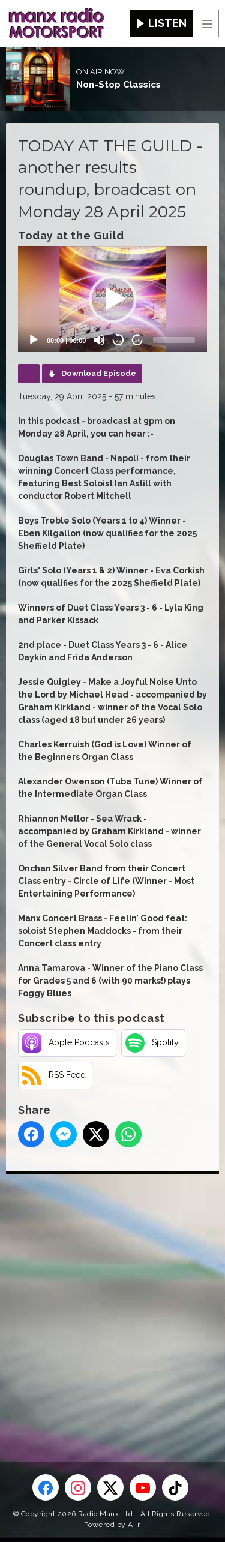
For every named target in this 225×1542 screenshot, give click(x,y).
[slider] (174, 340)
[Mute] (99, 340)
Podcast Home (29, 373)
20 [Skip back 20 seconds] (118, 340)
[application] (112, 299)
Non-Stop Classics (118, 84)
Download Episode (98, 373)
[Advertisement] (112, 1298)
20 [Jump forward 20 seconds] (137, 340)
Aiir (133, 1524)
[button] (113, 299)
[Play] (34, 340)
